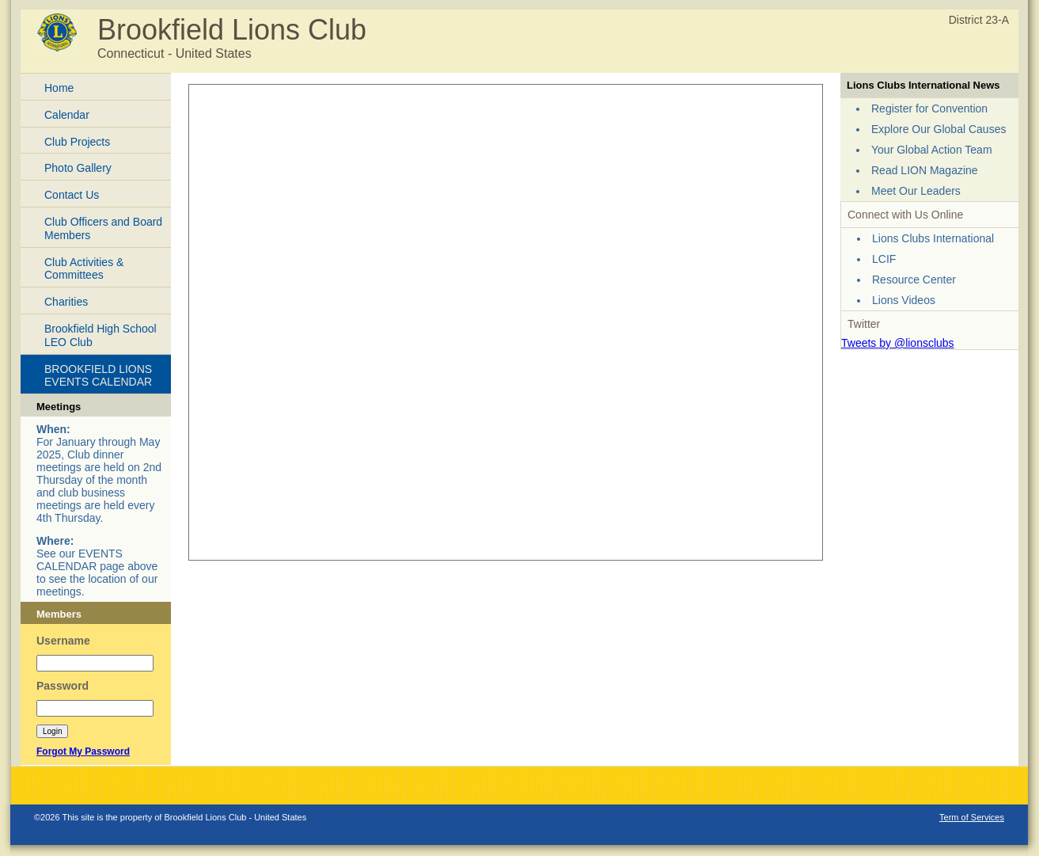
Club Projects (77, 141)
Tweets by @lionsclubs (897, 343)
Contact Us (71, 194)
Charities (66, 301)
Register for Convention (929, 108)
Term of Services (971, 817)
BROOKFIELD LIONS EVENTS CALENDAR (98, 376)
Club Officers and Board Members (103, 228)
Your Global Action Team (931, 149)
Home (59, 88)
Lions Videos (903, 300)
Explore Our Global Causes (938, 129)
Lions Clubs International (933, 238)
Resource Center (914, 279)
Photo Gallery (78, 168)
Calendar (66, 114)
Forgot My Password (83, 751)
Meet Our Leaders (916, 191)
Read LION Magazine (924, 170)
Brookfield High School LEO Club (100, 335)
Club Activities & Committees (83, 269)
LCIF (884, 259)
